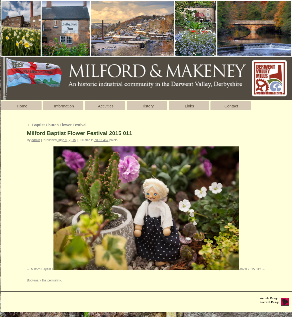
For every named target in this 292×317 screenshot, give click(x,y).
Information (64, 106)
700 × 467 (101, 140)
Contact (231, 106)
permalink (54, 280)
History (147, 106)
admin (36, 140)
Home (22, 106)
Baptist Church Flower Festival (57, 125)
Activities (106, 106)
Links (189, 106)
